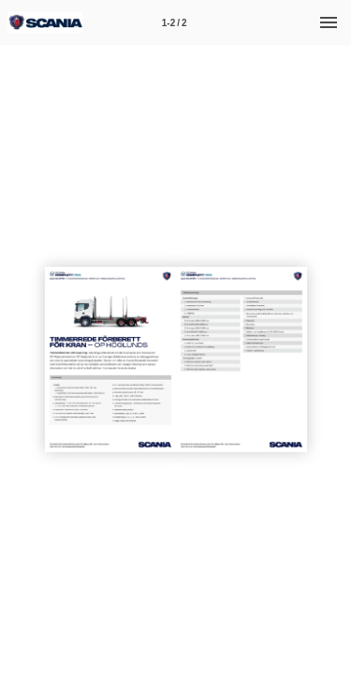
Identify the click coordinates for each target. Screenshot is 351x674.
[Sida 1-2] (174, 22)
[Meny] (328, 22)
